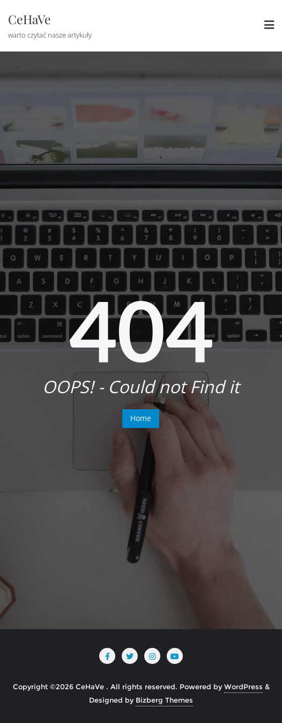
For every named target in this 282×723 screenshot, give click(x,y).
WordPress (243, 686)
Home (140, 418)
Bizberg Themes (164, 700)
